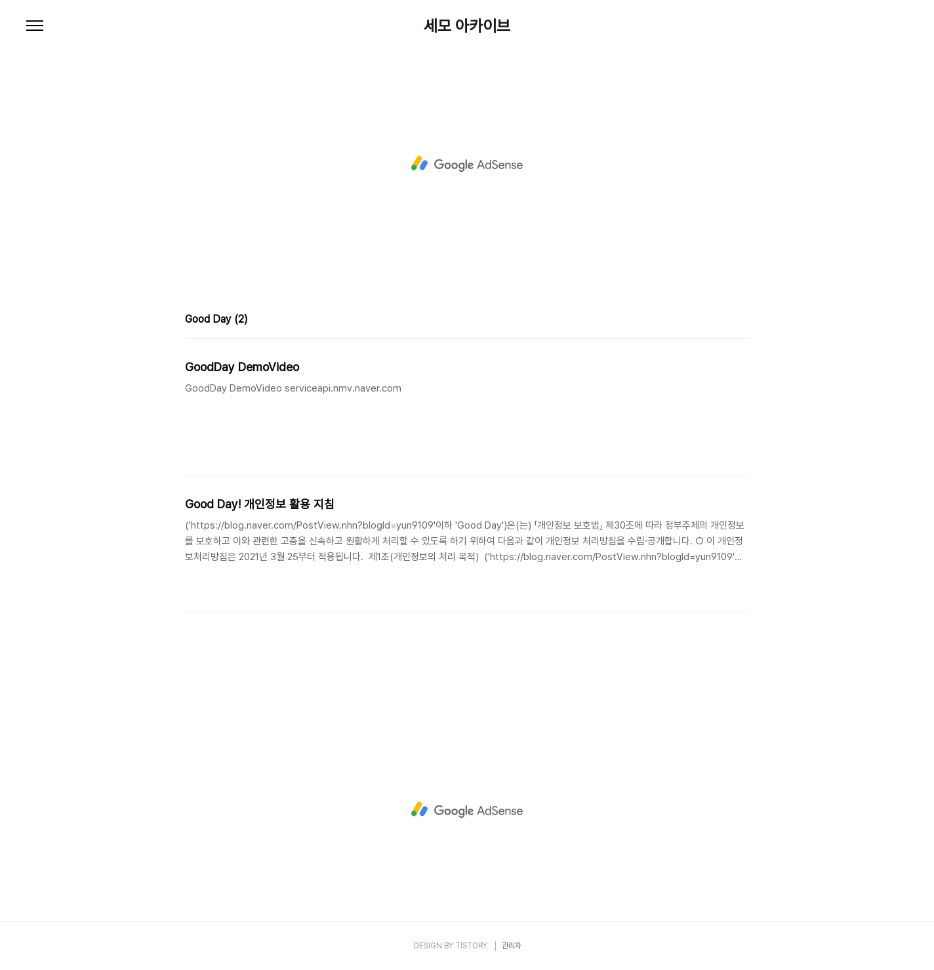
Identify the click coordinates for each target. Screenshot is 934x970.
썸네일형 (723, 321)
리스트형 (741, 321)
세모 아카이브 (467, 26)
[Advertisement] (467, 164)
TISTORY (471, 945)
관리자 (511, 945)
